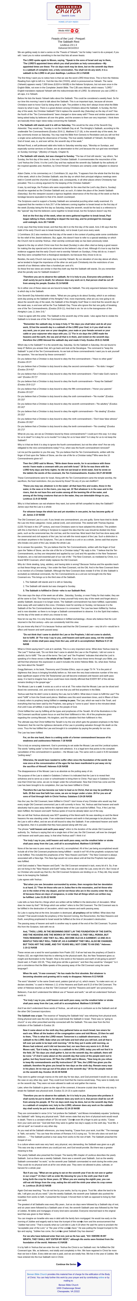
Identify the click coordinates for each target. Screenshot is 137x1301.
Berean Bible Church (37, 1274)
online (101, 1277)
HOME (61, 22)
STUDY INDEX (72, 22)
